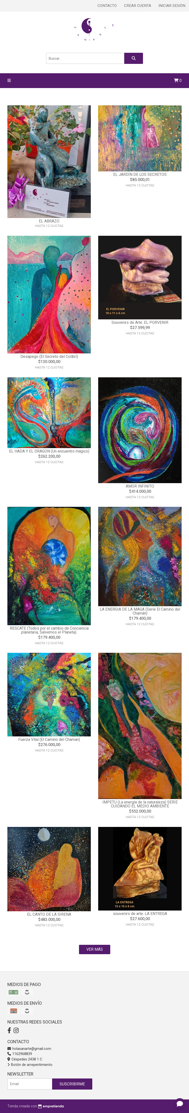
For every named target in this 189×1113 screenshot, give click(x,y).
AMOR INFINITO (140, 486)
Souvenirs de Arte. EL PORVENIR (139, 322)
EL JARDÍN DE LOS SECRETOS (140, 174)
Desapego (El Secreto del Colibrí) (49, 356)
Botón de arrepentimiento (29, 1065)
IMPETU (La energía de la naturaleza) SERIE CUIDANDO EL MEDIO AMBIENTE (140, 804)
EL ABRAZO (49, 221)
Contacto (107, 5)
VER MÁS (94, 949)
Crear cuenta (137, 5)
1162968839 (19, 1054)
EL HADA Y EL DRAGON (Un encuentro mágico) (49, 451)
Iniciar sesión (171, 5)
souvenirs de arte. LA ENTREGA (140, 913)
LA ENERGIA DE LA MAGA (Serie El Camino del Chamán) (140, 611)
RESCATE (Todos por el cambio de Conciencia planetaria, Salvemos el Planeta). (49, 630)
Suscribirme (72, 1084)
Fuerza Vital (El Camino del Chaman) (49, 739)
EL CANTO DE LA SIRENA (49, 914)
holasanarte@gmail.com (29, 1049)
